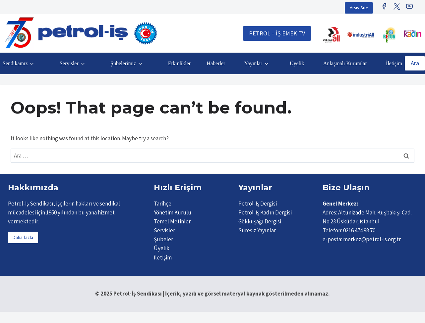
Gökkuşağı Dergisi (259, 221)
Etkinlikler (179, 63)
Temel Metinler (172, 221)
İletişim (394, 63)
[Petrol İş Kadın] (412, 33)
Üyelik (297, 63)
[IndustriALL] (331, 35)
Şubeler (163, 239)
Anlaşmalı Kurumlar (345, 63)
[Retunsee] (390, 35)
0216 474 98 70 (359, 230)
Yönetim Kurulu (172, 212)
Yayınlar (253, 63)
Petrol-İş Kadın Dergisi (265, 212)
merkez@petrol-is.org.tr (372, 239)
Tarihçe (162, 203)
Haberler (216, 63)
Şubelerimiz (123, 63)
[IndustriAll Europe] (360, 34)
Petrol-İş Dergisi (257, 203)
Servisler (69, 63)
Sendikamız (15, 63)
